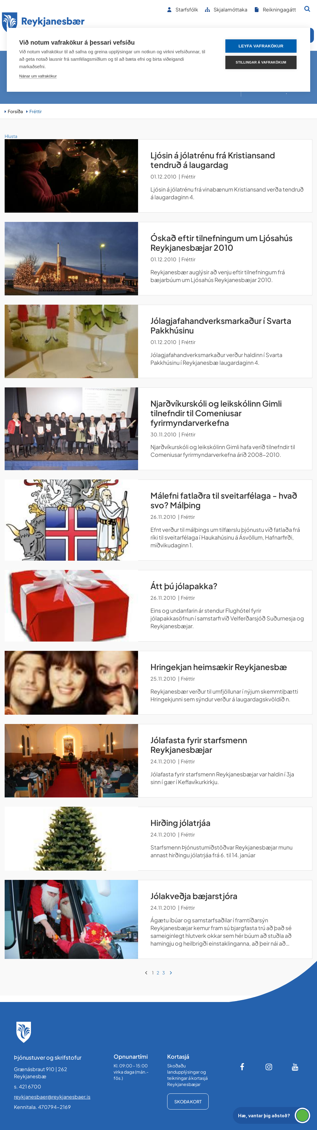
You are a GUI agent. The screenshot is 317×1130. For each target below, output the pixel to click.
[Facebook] (242, 1067)
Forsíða (15, 111)
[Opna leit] (307, 9)
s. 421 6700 (27, 1086)
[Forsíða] (43, 24)
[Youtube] (295, 1067)
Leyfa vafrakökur (261, 46)
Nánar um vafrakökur (38, 76)
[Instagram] (269, 1067)
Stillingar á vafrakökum (261, 62)
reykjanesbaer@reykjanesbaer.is (52, 1096)
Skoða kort (188, 1101)
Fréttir (35, 111)
